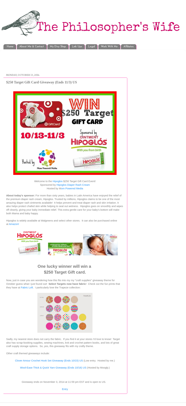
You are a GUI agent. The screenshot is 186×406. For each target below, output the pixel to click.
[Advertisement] (68, 59)
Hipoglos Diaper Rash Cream (73, 184)
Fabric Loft (27, 287)
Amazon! (14, 224)
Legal (91, 46)
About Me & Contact (31, 46)
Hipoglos (58, 181)
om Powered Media (72, 188)
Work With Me (109, 46)
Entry (65, 389)
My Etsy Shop (58, 46)
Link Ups (77, 46)
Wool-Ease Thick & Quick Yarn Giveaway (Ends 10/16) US (53, 367)
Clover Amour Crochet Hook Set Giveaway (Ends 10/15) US (49, 360)
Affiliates (128, 46)
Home (10, 46)
